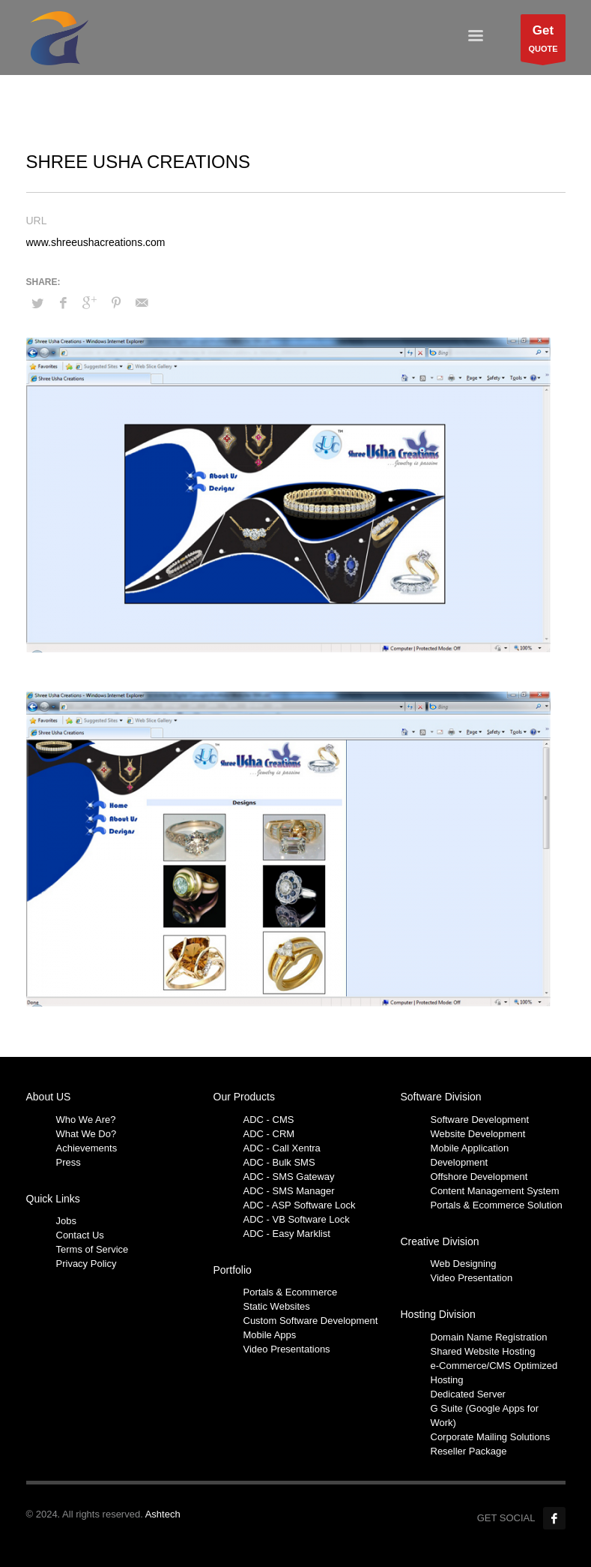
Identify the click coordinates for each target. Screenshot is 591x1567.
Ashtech (163, 1514)
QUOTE (543, 42)
